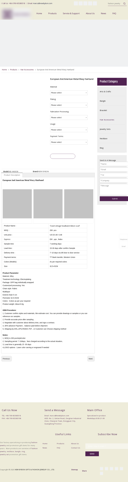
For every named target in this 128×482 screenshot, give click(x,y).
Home (45, 444)
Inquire (62, 156)
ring (23, 451)
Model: (6, 171)
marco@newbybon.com (42, 3)
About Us (75, 444)
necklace (10, 451)
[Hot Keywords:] (124, 3)
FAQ (58, 448)
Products (60, 444)
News (45, 448)
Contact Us (75, 448)
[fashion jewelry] (115, 3)
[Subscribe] (92, 453)
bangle (18, 451)
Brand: (35, 171)
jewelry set (4, 454)
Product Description (12, 175)
